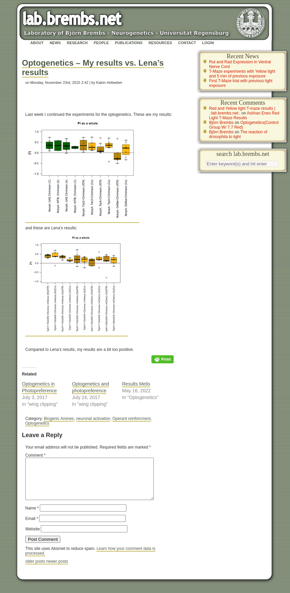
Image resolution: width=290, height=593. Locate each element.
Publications (129, 43)
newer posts (57, 569)
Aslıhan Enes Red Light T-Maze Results (244, 115)
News (55, 43)
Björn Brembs (221, 122)
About (37, 43)
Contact (187, 43)
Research (77, 43)
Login (208, 43)
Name (32, 516)
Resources (160, 43)
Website (32, 537)
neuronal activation (93, 418)
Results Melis (136, 384)
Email (31, 526)
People (101, 43)
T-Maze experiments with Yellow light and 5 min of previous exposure (242, 73)
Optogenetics (37, 423)
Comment (35, 455)
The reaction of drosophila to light (238, 134)
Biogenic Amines (59, 418)
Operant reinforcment (131, 418)
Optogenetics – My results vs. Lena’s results (93, 67)
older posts (35, 569)
